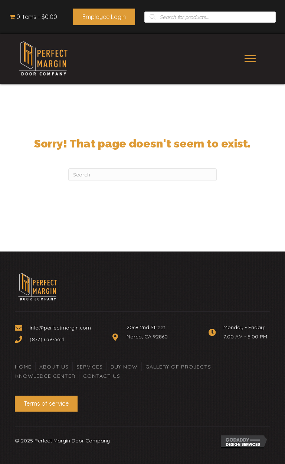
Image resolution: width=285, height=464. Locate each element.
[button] (104, 17)
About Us (54, 366)
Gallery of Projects (178, 366)
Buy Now (124, 366)
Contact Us (101, 376)
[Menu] (250, 58)
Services (89, 366)
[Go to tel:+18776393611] (59, 339)
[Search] (142, 174)
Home (23, 366)
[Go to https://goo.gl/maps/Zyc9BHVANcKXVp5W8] (153, 337)
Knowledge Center (45, 376)
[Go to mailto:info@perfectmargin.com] (59, 327)
